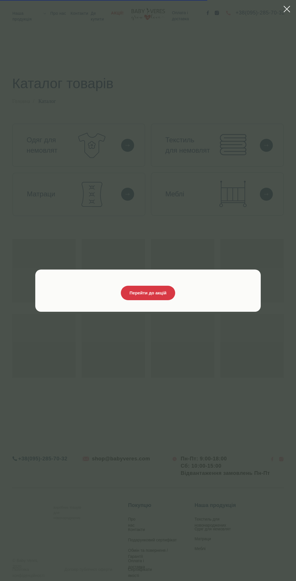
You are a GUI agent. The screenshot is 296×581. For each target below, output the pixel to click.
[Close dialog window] (287, 9)
